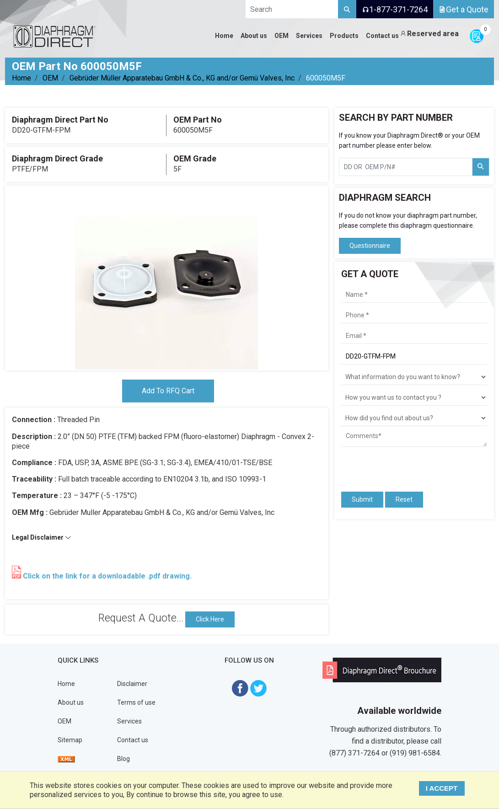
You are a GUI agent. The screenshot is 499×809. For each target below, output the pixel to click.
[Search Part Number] (480, 167)
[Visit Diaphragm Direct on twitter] (258, 687)
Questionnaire (369, 245)
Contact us (132, 740)
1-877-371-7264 (395, 9)
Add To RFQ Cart (168, 390)
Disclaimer (132, 683)
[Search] (347, 9)
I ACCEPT (441, 788)
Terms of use (136, 702)
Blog (123, 758)
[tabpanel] (166, 278)
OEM (50, 78)
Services (129, 721)
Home (21, 78)
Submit (362, 499)
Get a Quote (463, 9)
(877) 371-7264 (354, 753)
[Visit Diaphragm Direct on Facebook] (240, 687)
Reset (404, 499)
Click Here (210, 619)
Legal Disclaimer (41, 537)
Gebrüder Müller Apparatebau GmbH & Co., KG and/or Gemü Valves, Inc (182, 78)
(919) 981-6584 (415, 753)
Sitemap (70, 740)
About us (71, 702)
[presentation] (394, 465)
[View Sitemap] (66, 758)
